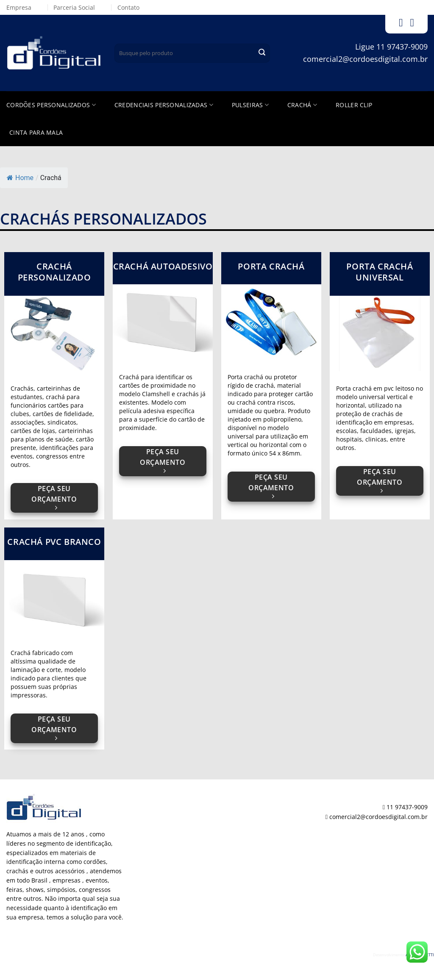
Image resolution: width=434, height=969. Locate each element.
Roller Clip (354, 105)
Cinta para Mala (36, 132)
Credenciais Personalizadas (163, 105)
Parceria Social (74, 7)
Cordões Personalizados (51, 105)
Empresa (18, 7)
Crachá (302, 105)
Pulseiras (250, 105)
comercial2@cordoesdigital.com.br (365, 59)
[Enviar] (262, 53)
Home (20, 178)
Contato (128, 7)
